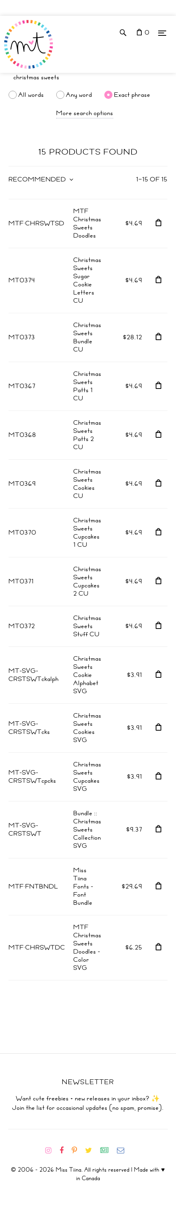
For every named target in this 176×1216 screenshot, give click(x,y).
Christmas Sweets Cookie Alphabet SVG (87, 675)
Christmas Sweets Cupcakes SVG (87, 777)
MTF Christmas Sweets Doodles (87, 223)
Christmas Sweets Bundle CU (87, 337)
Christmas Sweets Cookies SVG (87, 728)
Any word (79, 95)
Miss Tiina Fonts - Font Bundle (83, 886)
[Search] (88, 77)
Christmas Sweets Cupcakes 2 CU (87, 581)
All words (31, 95)
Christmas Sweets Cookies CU (87, 484)
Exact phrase (132, 95)
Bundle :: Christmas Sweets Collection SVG (87, 829)
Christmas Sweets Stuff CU (87, 626)
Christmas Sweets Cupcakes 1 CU (87, 532)
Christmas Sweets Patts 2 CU (87, 435)
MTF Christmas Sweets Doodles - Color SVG (87, 947)
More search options (84, 113)
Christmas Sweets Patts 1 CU (87, 386)
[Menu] (162, 33)
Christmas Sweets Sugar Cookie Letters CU (87, 280)
